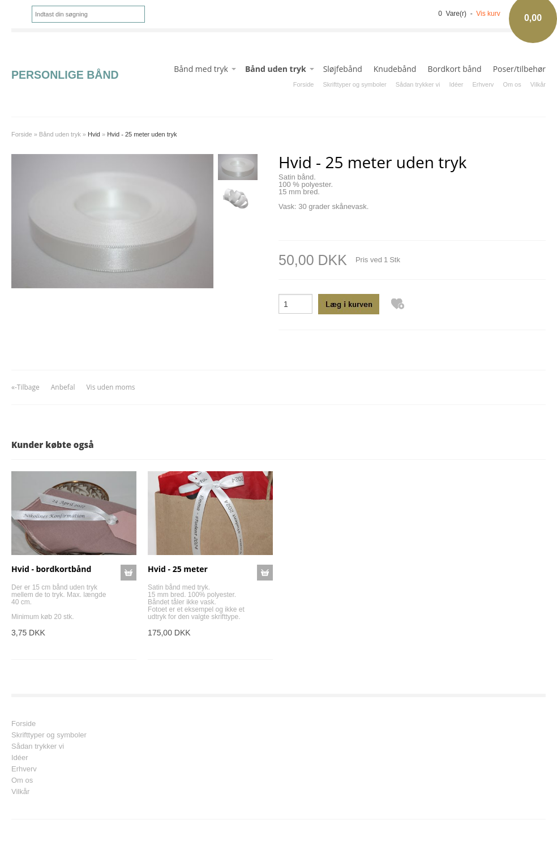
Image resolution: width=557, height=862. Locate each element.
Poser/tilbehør (519, 68)
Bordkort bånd (454, 68)
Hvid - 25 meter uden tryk (142, 134)
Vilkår (538, 84)
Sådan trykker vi (418, 84)
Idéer (456, 84)
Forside (303, 84)
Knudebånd (395, 68)
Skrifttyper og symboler (354, 84)
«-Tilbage (25, 387)
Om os (512, 84)
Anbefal (63, 387)
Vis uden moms (110, 387)
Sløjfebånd (342, 68)
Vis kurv (488, 14)
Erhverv (483, 84)
